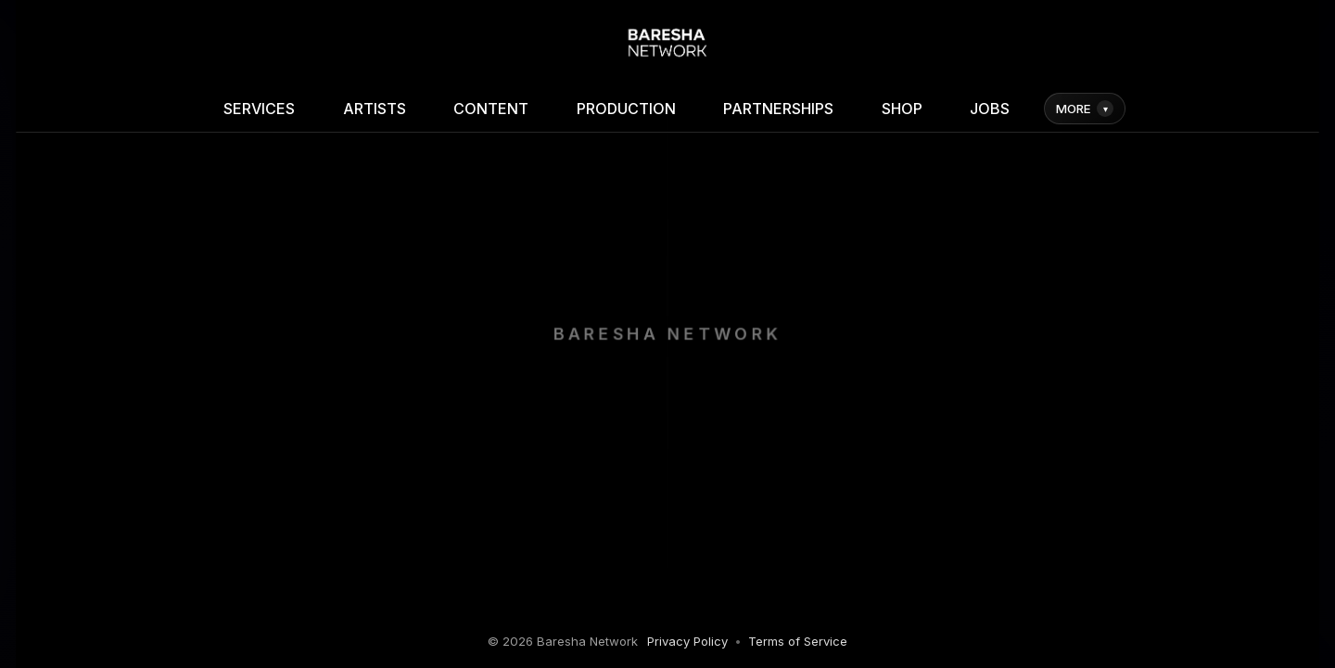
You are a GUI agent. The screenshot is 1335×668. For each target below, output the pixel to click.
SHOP (902, 108)
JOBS (990, 108)
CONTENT (490, 108)
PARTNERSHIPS (778, 108)
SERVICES (259, 108)
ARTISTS (374, 108)
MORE (1084, 108)
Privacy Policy (687, 641)
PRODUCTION (626, 108)
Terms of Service (797, 641)
